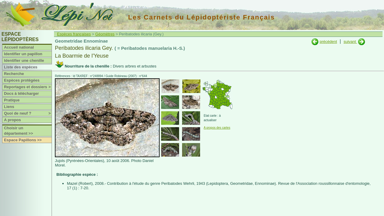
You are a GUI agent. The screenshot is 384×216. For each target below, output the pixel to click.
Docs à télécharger (21, 93)
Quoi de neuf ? (28, 113)
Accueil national (19, 47)
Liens (9, 106)
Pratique (12, 100)
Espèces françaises (74, 34)
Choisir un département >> (18, 131)
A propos (12, 120)
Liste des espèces (20, 67)
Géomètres (105, 34)
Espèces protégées (22, 80)
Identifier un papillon (23, 54)
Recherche (14, 73)
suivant (350, 41)
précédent (328, 41)
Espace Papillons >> (23, 140)
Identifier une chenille (24, 60)
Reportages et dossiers (28, 87)
